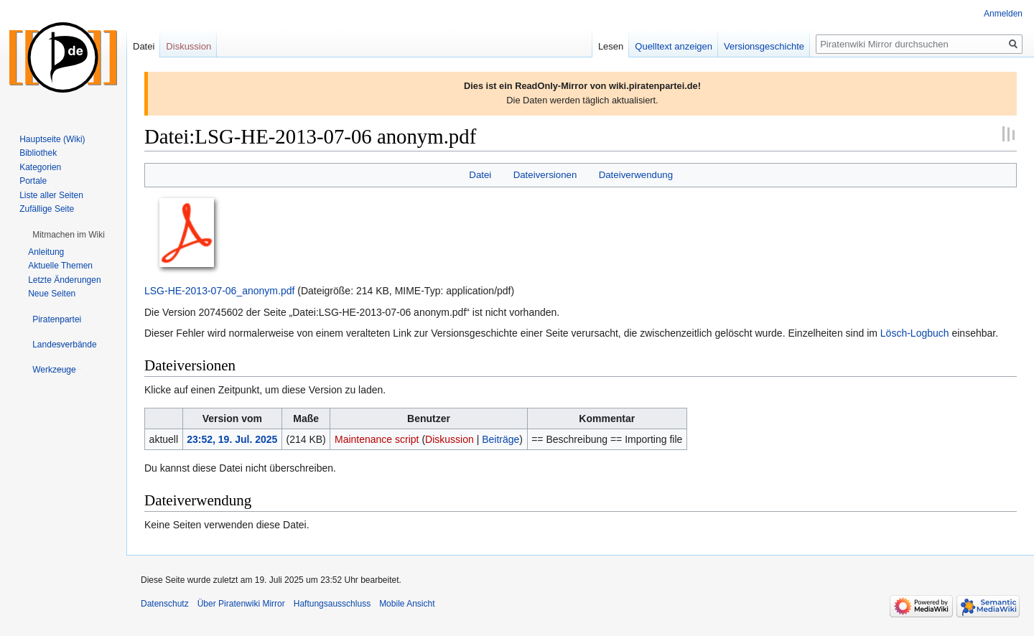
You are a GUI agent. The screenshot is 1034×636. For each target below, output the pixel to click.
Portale (33, 181)
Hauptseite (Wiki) (52, 139)
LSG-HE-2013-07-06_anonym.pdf (219, 290)
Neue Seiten (51, 294)
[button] (68, 235)
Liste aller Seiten (51, 195)
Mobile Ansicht (406, 604)
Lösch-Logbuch (914, 333)
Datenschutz (165, 604)
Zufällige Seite (46, 209)
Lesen (610, 46)
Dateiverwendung (636, 174)
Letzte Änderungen (64, 280)
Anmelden (1003, 14)
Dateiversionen (545, 174)
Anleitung (46, 252)
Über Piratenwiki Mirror (241, 604)
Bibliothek (38, 153)
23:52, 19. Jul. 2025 (232, 439)
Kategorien (40, 167)
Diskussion (449, 439)
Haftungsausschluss (332, 604)
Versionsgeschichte (764, 46)
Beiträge (500, 439)
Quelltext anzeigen (673, 46)
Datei (480, 174)
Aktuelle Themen (60, 266)
